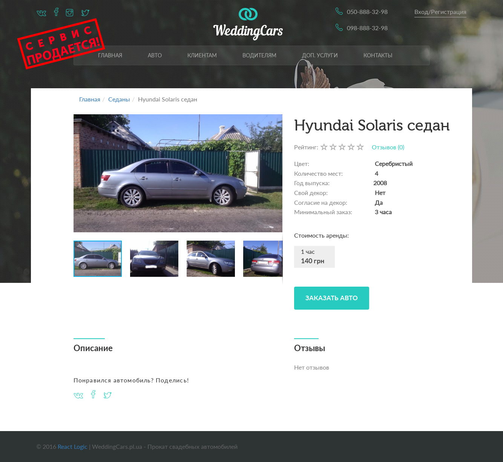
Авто (155, 55)
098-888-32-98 (367, 27)
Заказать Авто (331, 298)
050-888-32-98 (367, 11)
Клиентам (202, 55)
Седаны (119, 99)
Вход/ (422, 11)
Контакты (378, 55)
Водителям (259, 55)
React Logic (72, 446)
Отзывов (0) (388, 146)
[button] (276, 173)
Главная (110, 55)
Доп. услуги (320, 55)
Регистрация (448, 11)
